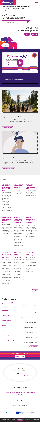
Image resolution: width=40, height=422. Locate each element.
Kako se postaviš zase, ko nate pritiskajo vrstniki (30, 221)
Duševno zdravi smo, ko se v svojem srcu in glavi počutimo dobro (6, 187)
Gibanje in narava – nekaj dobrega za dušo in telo (6, 255)
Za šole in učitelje (31, 392)
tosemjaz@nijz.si (24, 405)
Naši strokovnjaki (16, 392)
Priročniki (20, 394)
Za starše (23, 392)
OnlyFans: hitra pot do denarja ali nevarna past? (6, 220)
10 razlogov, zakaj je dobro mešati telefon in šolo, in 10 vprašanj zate (18, 221)
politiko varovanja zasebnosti (33, 419)
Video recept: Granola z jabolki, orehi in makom (30, 186)
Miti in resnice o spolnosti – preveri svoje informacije (18, 255)
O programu (8, 392)
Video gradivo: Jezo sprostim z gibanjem (18, 185)
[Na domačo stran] (8, 2)
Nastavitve (20, 420)
